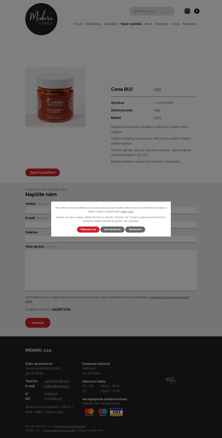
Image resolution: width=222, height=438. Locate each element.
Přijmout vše (88, 229)
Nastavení (135, 229)
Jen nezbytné (112, 229)
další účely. (128, 211)
